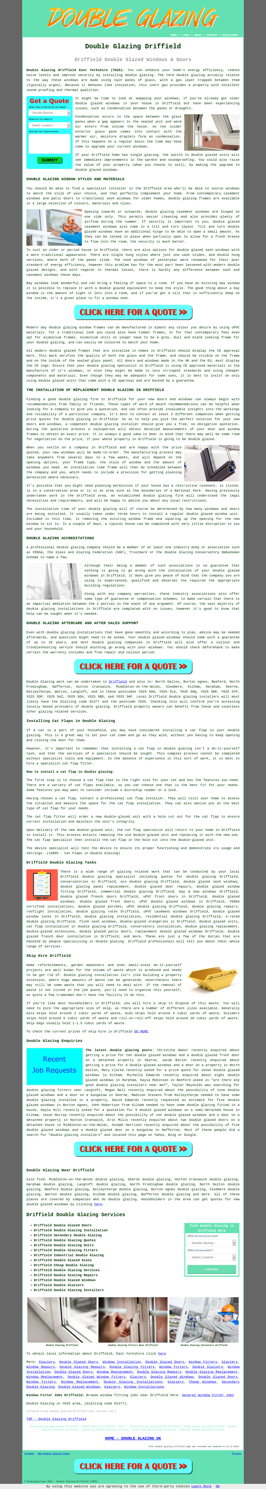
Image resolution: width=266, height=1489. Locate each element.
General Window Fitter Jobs (208, 1395)
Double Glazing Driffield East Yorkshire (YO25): (75, 70)
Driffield (118, 682)
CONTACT (212, 35)
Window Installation (122, 1362)
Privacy (236, 1453)
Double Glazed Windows (172, 1377)
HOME (174, 35)
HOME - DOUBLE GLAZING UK (133, 1438)
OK (218, 1486)
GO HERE (141, 1031)
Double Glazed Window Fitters (96, 1377)
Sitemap (29, 1453)
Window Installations (144, 1387)
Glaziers (47, 1362)
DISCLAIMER (230, 35)
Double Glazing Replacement (211, 1372)
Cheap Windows (202, 1382)
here (98, 1204)
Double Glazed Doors (78, 1362)
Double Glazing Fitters (132, 1367)
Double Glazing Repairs (82, 1367)
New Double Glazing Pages (54, 1453)
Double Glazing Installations (133, 1382)
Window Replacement (115, 1372)
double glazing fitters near (54, 1090)
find (41, 1179)
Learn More (201, 1486)
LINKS (185, 35)
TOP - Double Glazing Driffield (56, 1419)
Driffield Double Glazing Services (75, 1215)
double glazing (139, 75)
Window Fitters (203, 1362)
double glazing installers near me (129, 1085)
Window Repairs (40, 1367)
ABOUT (198, 35)
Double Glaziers (207, 1367)
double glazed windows (97, 103)
